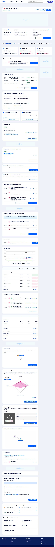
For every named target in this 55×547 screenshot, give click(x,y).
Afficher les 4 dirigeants (32, 160)
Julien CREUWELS (35, 32)
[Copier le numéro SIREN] (8, 30)
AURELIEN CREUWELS (17, 489)
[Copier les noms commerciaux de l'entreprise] (19, 83)
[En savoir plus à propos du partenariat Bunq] (19, 510)
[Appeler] (42, 10)
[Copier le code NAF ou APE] (26, 32)
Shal (37, 35)
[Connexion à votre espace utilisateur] (50, 2)
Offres (22, 1)
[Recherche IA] (8, 43)
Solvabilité (48, 9)
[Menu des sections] (3, 43)
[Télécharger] (36, 188)
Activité (19, 43)
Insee (34, 35)
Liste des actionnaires (33, 170)
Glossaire (27, 541)
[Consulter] (33, 188)
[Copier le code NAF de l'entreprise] (26, 96)
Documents (39, 43)
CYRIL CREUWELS (8, 494)
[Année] (5, 411)
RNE (35, 35)
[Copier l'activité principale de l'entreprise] (29, 98)
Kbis (14, 43)
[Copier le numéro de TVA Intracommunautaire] (9, 35)
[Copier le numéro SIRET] (10, 32)
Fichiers (12, 541)
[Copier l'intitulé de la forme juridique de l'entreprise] (19, 78)
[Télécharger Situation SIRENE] (36, 80)
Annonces (46, 43)
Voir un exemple (36, 58)
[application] (20, 256)
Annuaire (12, 542)
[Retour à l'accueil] (4, 539)
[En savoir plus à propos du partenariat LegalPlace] (19, 507)
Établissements (26, 43)
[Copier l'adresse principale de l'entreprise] (48, 30)
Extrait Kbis (34, 87)
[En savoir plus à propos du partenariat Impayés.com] (36, 507)
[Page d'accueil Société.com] (4, 1)
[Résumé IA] (31, 188)
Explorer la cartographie (32, 446)
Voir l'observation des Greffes (25, 84)
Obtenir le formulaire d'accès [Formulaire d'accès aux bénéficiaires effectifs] (33, 179)
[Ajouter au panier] (34, 63)
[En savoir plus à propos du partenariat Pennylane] (36, 510)
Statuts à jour (38, 38)
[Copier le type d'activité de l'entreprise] (19, 101)
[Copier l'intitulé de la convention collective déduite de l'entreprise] (28, 103)
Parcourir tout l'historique (33, 499)
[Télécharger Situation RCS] (36, 78)
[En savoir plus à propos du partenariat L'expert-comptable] (19, 512)
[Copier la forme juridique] (26, 35)
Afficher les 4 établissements (32, 138)
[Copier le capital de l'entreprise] (19, 80)
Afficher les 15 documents (32, 311)
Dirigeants (33, 43)
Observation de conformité (8, 153)
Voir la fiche (35, 155)
